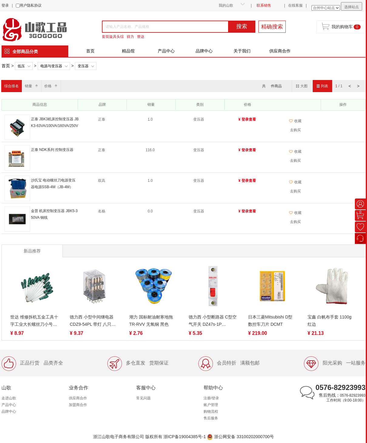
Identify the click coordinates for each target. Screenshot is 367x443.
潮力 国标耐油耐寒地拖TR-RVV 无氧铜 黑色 (151, 321)
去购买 (295, 130)
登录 (5, 5)
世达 (140, 37)
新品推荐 (32, 250)
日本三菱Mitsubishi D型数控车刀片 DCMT (270, 321)
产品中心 (166, 50)
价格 (48, 86)
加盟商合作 (78, 405)
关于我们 (242, 50)
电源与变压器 (51, 66)
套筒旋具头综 (113, 37)
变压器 (83, 66)
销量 (28, 86)
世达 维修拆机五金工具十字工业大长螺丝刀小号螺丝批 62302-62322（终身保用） (34, 321)
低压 (21, 66)
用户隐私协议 (31, 5)
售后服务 (211, 418)
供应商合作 (280, 50)
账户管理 (211, 405)
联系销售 (264, 5)
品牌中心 (204, 50)
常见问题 (143, 398)
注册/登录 (211, 398)
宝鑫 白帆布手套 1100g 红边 (330, 321)
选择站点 (351, 7)
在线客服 (295, 5)
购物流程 (211, 411)
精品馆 (128, 50)
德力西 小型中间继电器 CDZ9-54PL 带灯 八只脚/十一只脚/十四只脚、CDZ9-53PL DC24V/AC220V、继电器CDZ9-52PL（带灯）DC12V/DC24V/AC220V (93, 321)
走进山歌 (9, 398)
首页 (90, 50)
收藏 (295, 121)
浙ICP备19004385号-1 (184, 436)
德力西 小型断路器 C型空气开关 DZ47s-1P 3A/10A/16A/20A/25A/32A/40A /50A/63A (213, 321)
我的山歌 (226, 5)
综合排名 (11, 86)
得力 (130, 37)
